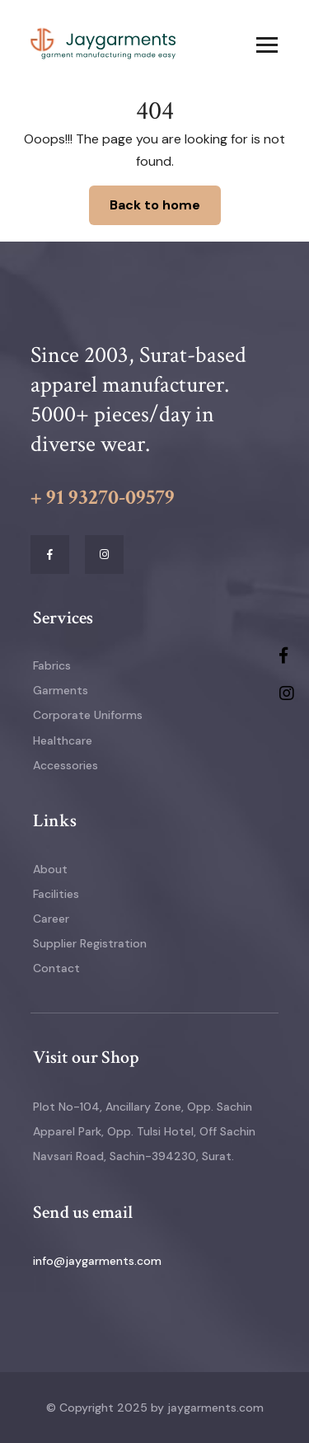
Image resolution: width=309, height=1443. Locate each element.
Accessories (65, 765)
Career (51, 918)
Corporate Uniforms (88, 714)
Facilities (56, 893)
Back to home (155, 205)
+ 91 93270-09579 (102, 497)
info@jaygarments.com (97, 1260)
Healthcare (62, 740)
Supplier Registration (90, 943)
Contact (56, 968)
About (50, 869)
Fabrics (52, 665)
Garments (60, 690)
